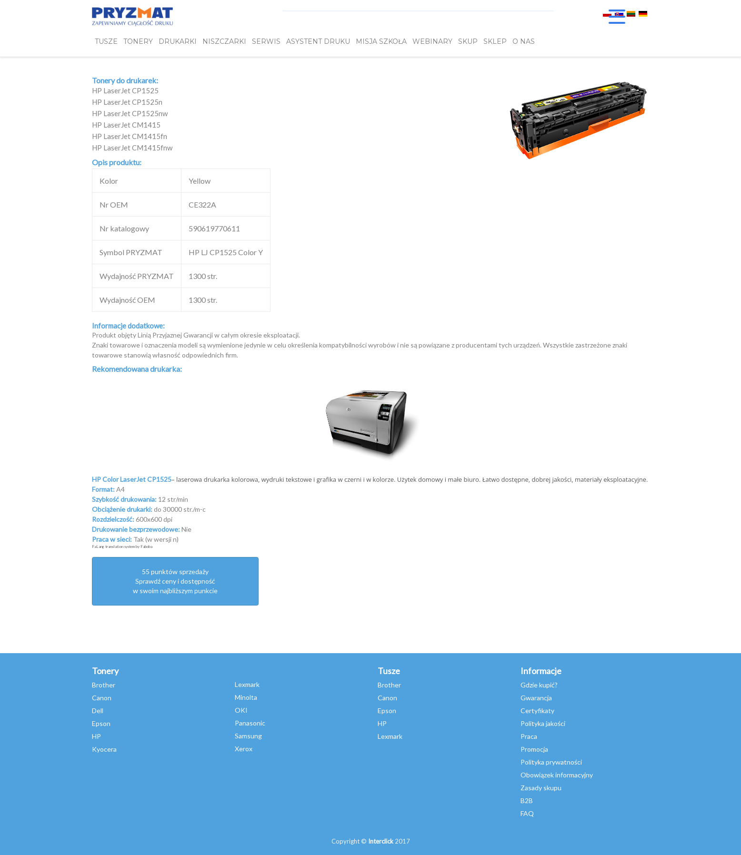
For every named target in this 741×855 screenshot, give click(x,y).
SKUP (468, 41)
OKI (241, 710)
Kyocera (104, 749)
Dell (97, 710)
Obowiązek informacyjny (557, 775)
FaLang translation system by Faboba (122, 546)
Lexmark (247, 684)
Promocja (534, 749)
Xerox (243, 749)
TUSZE (106, 41)
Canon (101, 698)
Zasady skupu (541, 788)
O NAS (523, 41)
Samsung (248, 736)
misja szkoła (381, 41)
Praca (529, 736)
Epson (101, 723)
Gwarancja (536, 698)
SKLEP (495, 41)
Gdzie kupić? (539, 685)
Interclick (380, 841)
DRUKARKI (178, 41)
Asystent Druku (318, 41)
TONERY (138, 41)
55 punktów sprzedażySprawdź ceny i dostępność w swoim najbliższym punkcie (175, 581)
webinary (432, 41)
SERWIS (266, 41)
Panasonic (250, 723)
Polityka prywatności (551, 762)
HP (96, 736)
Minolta (246, 697)
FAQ (527, 813)
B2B (527, 800)
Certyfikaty (537, 710)
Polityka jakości (543, 723)
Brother (103, 685)
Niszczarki (224, 41)
